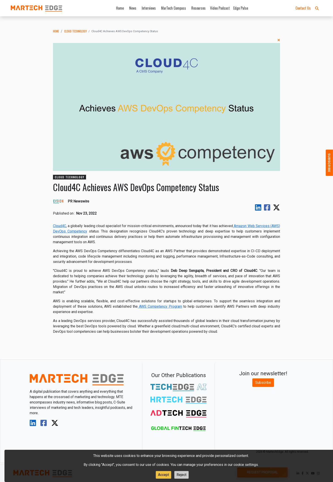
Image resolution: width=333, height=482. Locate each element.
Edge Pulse (240, 8)
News (132, 8)
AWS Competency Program (160, 306)
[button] (316, 8)
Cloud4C (59, 226)
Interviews (149, 8)
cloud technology (75, 31)
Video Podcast (220, 8)
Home (120, 8)
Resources (198, 8)
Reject (181, 475)
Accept (163, 475)
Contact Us (303, 8)
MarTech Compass (173, 8)
